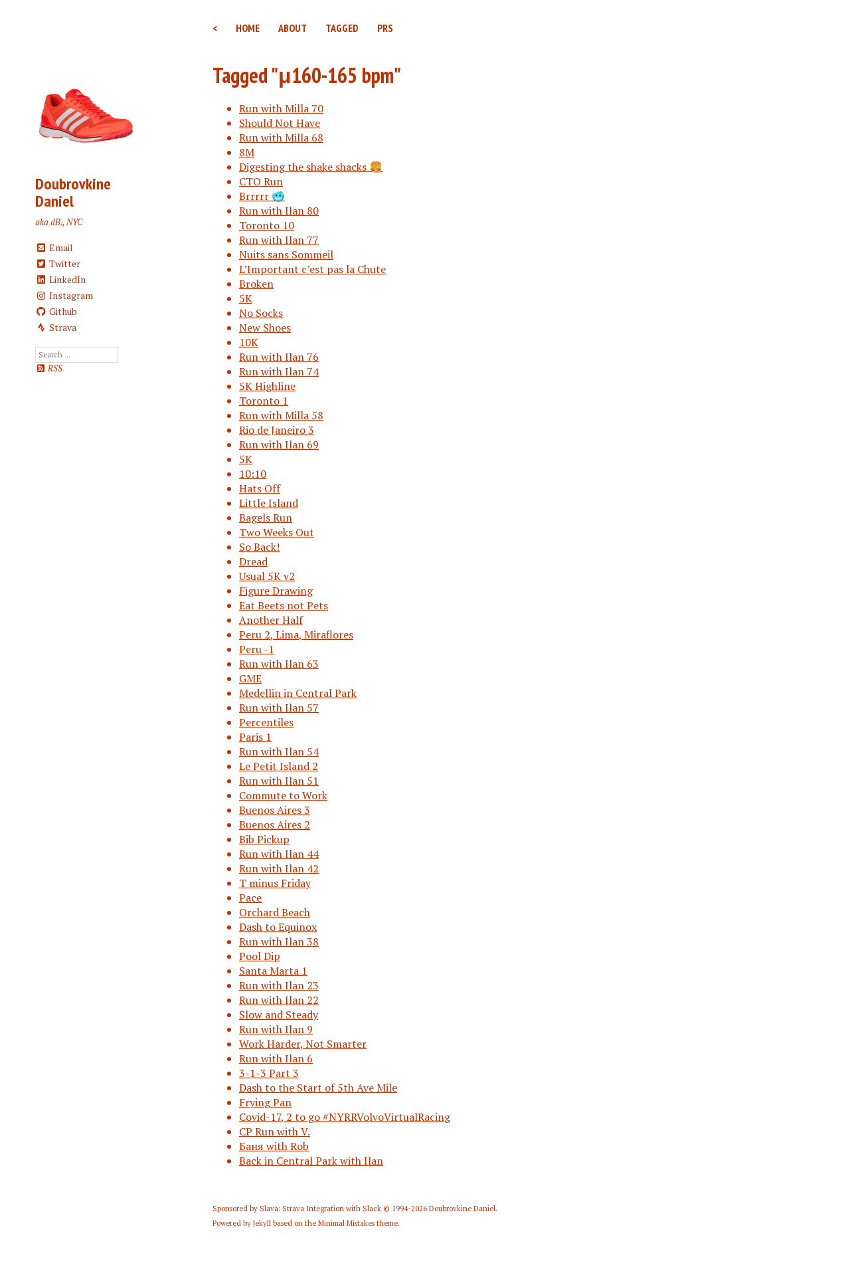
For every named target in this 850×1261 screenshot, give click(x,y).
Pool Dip (259, 956)
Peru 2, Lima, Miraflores (296, 634)
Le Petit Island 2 (278, 766)
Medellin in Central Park (298, 693)
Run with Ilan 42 (279, 868)
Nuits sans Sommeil (286, 254)
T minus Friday (275, 883)
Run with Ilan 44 (279, 853)
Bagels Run (265, 517)
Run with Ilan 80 (279, 210)
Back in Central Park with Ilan (311, 1160)
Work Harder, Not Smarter (303, 1043)
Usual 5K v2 (267, 576)
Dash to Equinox (278, 927)
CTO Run (261, 181)
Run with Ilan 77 (279, 240)
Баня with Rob (274, 1146)
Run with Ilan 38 (279, 941)
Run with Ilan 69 (279, 444)
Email (54, 247)
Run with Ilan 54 (279, 751)
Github (56, 311)
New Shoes (265, 327)
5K (245, 298)
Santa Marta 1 (273, 970)
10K (248, 342)
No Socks (261, 313)
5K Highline (267, 386)
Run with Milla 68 (281, 137)
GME (250, 678)
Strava (55, 327)
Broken (256, 283)
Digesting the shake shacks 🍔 (310, 166)
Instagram (64, 295)
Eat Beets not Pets (283, 605)
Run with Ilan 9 (276, 1029)
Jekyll (262, 1223)
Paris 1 (255, 736)
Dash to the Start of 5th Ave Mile (318, 1087)
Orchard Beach (274, 912)
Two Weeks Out (276, 532)
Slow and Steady (278, 1014)
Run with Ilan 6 (276, 1058)
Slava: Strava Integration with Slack (320, 1208)
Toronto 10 (266, 225)
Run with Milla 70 (281, 108)
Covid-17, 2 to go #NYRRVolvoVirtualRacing (344, 1117)
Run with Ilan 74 (279, 371)
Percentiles (266, 722)
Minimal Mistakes (346, 1223)
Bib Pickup (264, 839)
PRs (385, 28)
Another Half (271, 620)
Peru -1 (256, 649)
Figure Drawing (276, 590)
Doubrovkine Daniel (73, 192)
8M (246, 152)
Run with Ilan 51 (279, 780)
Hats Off (259, 488)
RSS (48, 368)
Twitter (57, 263)
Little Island (268, 503)
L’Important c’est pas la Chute (312, 269)
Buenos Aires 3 (274, 810)
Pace (250, 897)
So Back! (259, 546)
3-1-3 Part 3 (269, 1073)
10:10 (252, 473)
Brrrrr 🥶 (262, 196)
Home (248, 28)
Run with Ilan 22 (279, 1000)
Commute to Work (283, 795)
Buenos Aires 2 (274, 824)
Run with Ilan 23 (279, 985)
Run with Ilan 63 (279, 663)
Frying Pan (265, 1102)
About (292, 28)
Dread (253, 561)
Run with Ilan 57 (279, 707)
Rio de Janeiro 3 (276, 430)
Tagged (342, 28)
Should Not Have (279, 123)
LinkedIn (60, 279)
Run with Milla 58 (281, 415)
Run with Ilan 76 (279, 356)
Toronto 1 (263, 400)
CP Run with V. (274, 1131)
